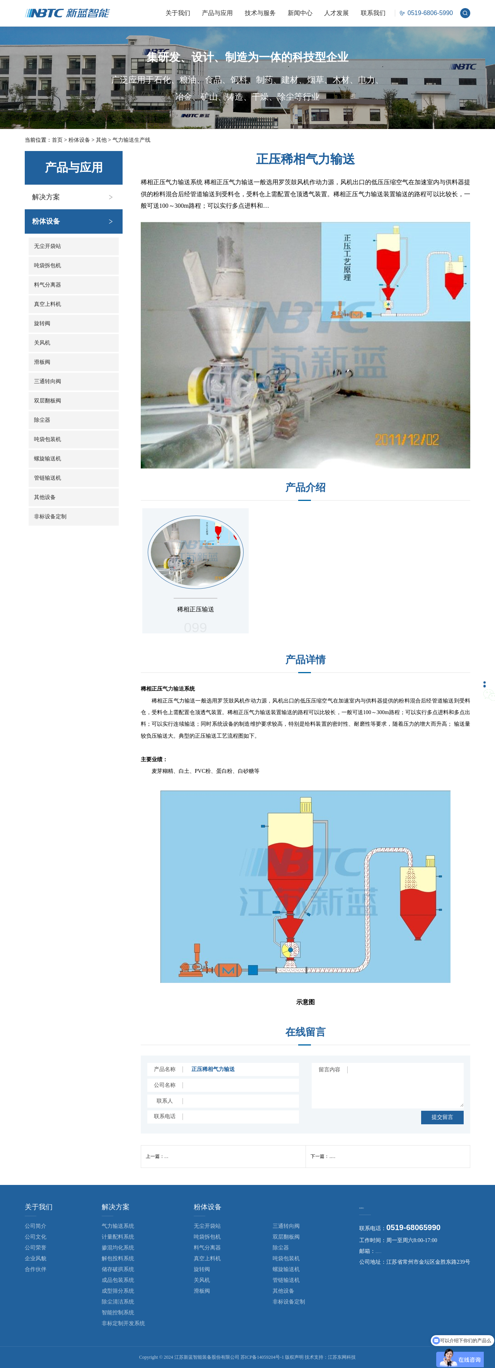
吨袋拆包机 (47, 265)
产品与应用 (217, 13)
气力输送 (173, 689)
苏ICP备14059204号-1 (262, 1357)
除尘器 (42, 420)
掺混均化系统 (118, 1248)
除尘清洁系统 (118, 1302)
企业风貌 (35, 1258)
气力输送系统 (118, 1226)
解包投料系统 (118, 1258)
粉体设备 (79, 140)
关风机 (42, 343)
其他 (101, 140)
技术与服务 (260, 13)
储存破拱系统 (118, 1269)
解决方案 (46, 197)
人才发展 (336, 13)
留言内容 (329, 1070)
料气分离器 (47, 285)
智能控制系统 (118, 1312)
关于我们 (178, 13)
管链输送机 (47, 478)
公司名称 (165, 1085)
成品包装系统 (118, 1280)
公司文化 (35, 1237)
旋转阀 (42, 323)
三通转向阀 (47, 381)
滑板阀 (42, 362)
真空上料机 (47, 304)
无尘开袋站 (47, 246)
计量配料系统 (118, 1237)
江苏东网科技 (342, 1357)
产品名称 (165, 1069)
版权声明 (294, 1357)
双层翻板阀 (47, 401)
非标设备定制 (50, 516)
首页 (57, 140)
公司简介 (35, 1226)
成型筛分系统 (118, 1291)
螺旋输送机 (47, 459)
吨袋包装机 (47, 439)
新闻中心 (300, 13)
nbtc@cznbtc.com (395, 1252)
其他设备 (45, 497)
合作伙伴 (35, 1269)
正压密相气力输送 (347, 1156)
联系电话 (165, 1116)
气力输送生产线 (131, 140)
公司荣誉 (35, 1248)
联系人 (165, 1101)
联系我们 (373, 13)
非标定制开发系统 (123, 1323)
